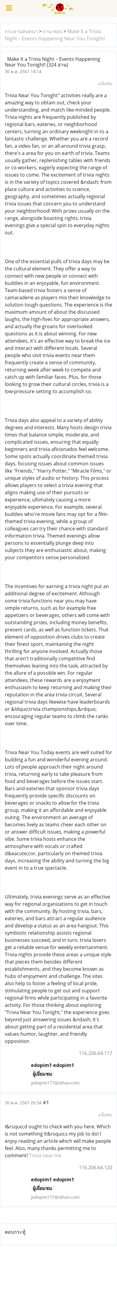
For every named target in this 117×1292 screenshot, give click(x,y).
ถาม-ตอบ (52, 31)
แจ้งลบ (105, 83)
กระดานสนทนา (21, 31)
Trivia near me (45, 1155)
